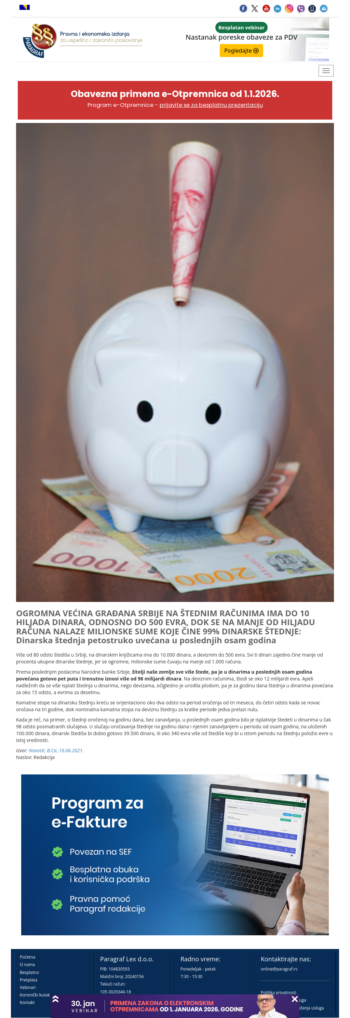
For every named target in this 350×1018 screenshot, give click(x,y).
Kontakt (27, 1002)
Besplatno (29, 972)
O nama (27, 964)
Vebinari (28, 987)
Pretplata (28, 980)
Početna (27, 957)
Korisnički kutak (35, 995)
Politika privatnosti (278, 992)
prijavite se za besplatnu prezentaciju (211, 105)
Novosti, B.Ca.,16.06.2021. (56, 750)
